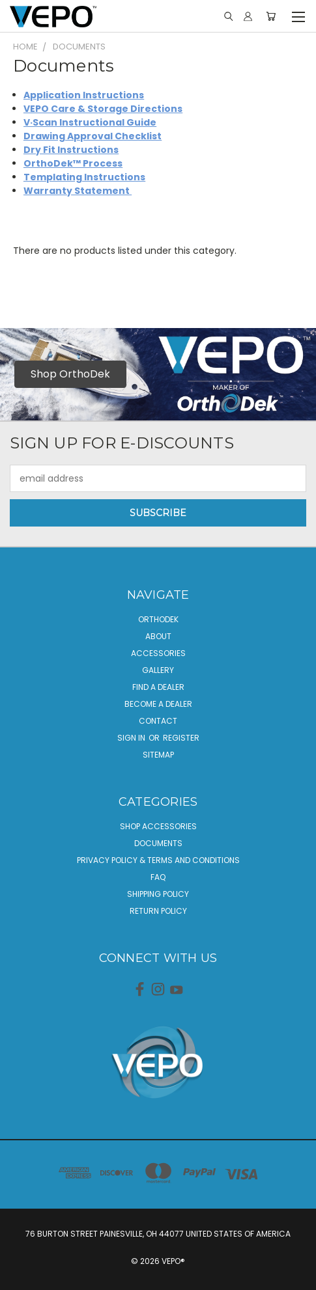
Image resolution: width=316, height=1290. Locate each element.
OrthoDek (158, 619)
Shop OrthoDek (70, 373)
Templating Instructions (84, 177)
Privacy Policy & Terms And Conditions (158, 860)
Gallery (158, 670)
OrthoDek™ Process (72, 163)
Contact (158, 720)
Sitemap (158, 754)
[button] (63, 374)
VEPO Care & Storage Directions (102, 108)
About (158, 636)
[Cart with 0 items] (271, 16)
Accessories (158, 653)
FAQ (158, 877)
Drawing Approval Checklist (92, 136)
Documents (158, 843)
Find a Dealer (158, 687)
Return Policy (158, 910)
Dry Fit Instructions (71, 149)
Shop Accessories (158, 826)
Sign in (132, 737)
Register (181, 737)
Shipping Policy (158, 893)
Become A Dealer (158, 703)
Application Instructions (83, 95)
